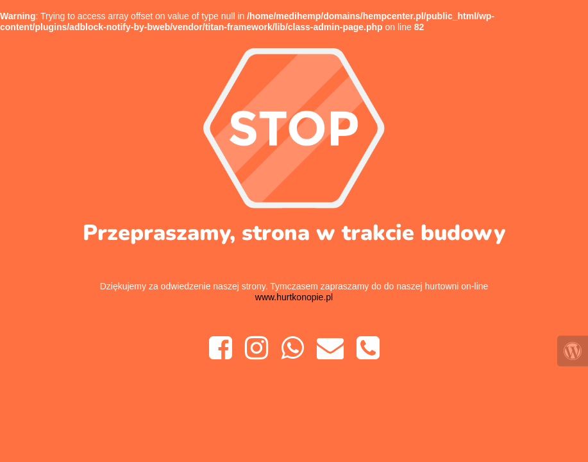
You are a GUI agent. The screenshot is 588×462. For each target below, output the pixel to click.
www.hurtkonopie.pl (294, 297)
